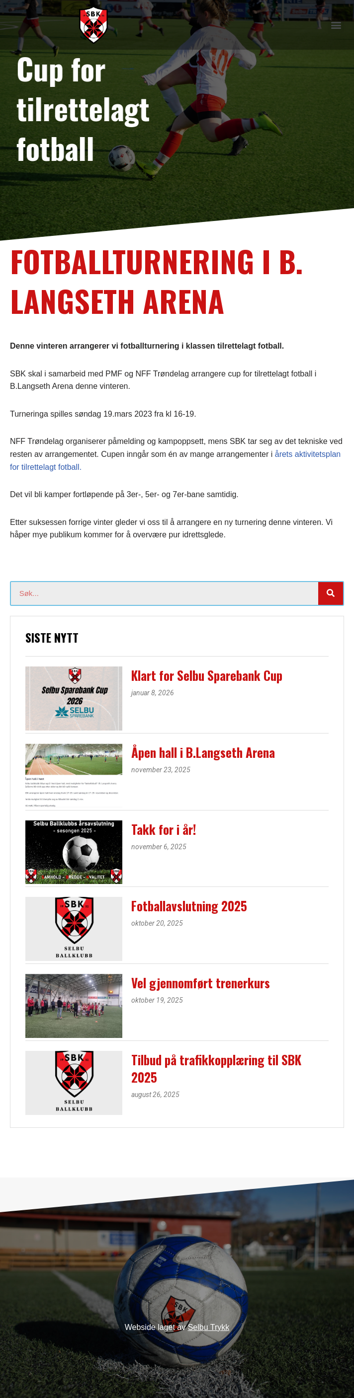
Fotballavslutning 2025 (189, 905)
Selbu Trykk (209, 1327)
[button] (336, 24)
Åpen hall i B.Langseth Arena (203, 752)
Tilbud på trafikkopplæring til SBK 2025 (216, 1068)
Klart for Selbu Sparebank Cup (206, 675)
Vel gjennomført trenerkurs (200, 982)
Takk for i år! (163, 829)
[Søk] (330, 593)
